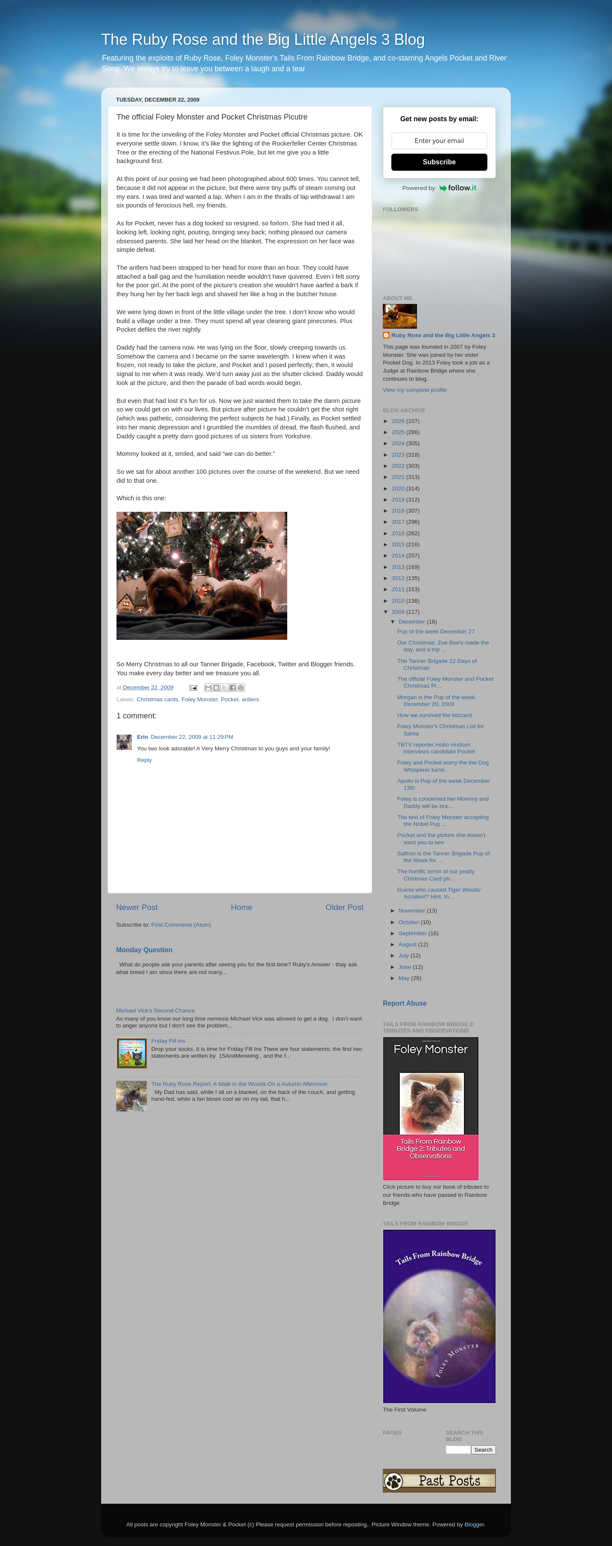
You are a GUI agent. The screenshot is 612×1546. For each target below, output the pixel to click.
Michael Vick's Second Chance (155, 1010)
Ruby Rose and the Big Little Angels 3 (443, 335)
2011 (399, 589)
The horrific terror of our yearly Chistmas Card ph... (436, 874)
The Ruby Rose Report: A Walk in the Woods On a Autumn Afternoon (239, 1084)
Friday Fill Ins (168, 1041)
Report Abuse (405, 1003)
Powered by (439, 187)
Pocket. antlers (240, 699)
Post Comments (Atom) (181, 925)
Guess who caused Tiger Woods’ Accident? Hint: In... (439, 893)
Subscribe (439, 162)
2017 (399, 522)
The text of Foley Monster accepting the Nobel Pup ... (443, 820)
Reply (144, 760)
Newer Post (137, 907)
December (413, 621)
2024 (399, 443)
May (405, 978)
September (413, 933)
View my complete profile (415, 390)
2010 (399, 601)
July (405, 955)
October (410, 922)
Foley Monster (199, 699)
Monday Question (144, 950)
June (406, 967)
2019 (399, 499)
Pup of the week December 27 (436, 631)
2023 (399, 455)
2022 (399, 466)
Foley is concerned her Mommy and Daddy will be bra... (443, 802)
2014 (399, 555)
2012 (399, 578)
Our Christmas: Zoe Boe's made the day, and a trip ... (443, 646)
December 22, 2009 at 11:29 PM (192, 737)
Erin (142, 737)
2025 (399, 432)
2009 (399, 612)
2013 (399, 567)
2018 (399, 511)
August (408, 944)
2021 (399, 477)
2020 (399, 488)
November (413, 910)
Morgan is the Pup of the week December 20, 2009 (436, 700)
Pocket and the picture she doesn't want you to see (441, 838)
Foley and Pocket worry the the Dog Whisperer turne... (443, 766)
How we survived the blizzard (434, 715)
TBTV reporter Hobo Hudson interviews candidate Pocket (436, 748)
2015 (399, 544)
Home (241, 907)
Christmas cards (157, 699)
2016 (399, 533)
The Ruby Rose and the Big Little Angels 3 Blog (263, 39)
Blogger (474, 1524)
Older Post (345, 907)
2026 (399, 421)
